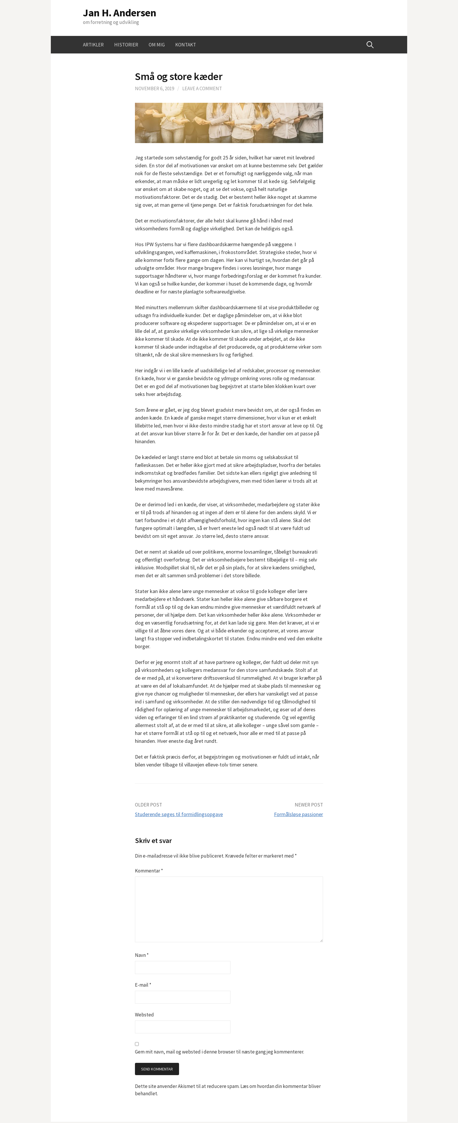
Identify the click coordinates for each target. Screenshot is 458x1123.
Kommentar (149, 871)
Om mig (157, 44)
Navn (142, 955)
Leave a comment (202, 88)
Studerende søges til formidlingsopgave (179, 814)
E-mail (143, 985)
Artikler (93, 44)
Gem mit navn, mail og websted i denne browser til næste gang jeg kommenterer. (219, 1052)
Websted (144, 1014)
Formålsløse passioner (298, 814)
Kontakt (185, 44)
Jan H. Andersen (119, 12)
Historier (126, 44)
